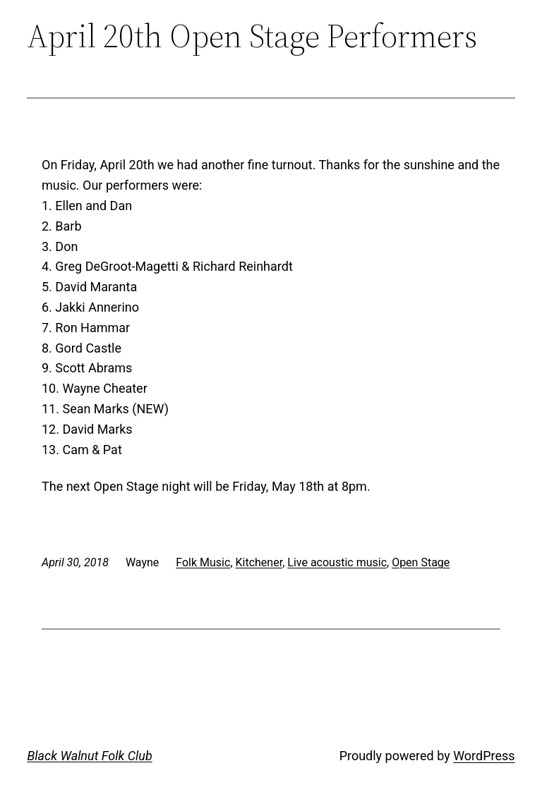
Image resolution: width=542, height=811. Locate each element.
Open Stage (421, 562)
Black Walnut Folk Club (89, 755)
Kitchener (259, 562)
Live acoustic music (337, 562)
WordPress (483, 755)
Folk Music (203, 562)
